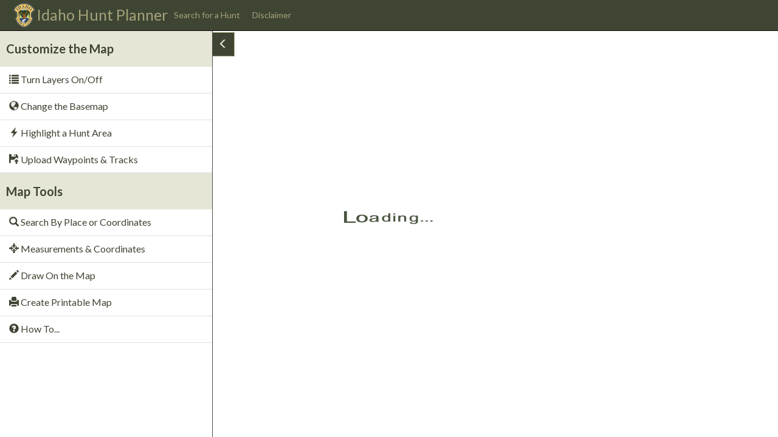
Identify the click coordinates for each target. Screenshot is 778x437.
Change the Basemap (58, 106)
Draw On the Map (52, 275)
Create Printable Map (60, 302)
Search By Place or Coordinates (80, 222)
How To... (34, 328)
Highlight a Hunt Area (60, 132)
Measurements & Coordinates (77, 248)
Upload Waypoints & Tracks (73, 159)
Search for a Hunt (207, 15)
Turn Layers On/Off (56, 79)
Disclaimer (271, 15)
